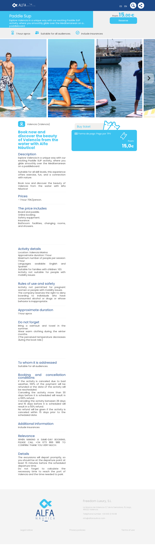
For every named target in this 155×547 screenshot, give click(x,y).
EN (125, 6)
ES (121, 6)
